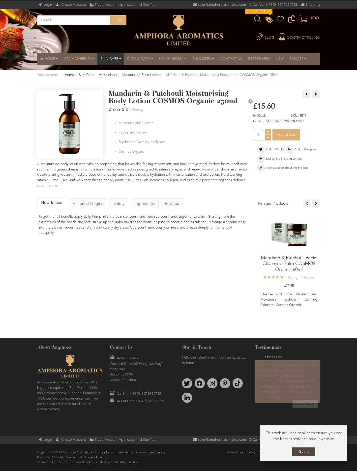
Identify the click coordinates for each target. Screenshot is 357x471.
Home (69, 75)
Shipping (313, 4)
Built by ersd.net (91, 457)
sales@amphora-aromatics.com (222, 4)
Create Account (73, 4)
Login (47, 4)
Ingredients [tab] (145, 204)
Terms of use (234, 452)
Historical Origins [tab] (88, 204)
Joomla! (43, 462)
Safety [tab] (119, 204)
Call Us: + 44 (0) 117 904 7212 (275, 4)
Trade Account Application (116, 4)
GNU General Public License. (119, 462)
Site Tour (150, 4)
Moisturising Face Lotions (141, 75)
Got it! (304, 451)
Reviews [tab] (172, 204)
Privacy (250, 452)
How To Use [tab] (51, 203)
